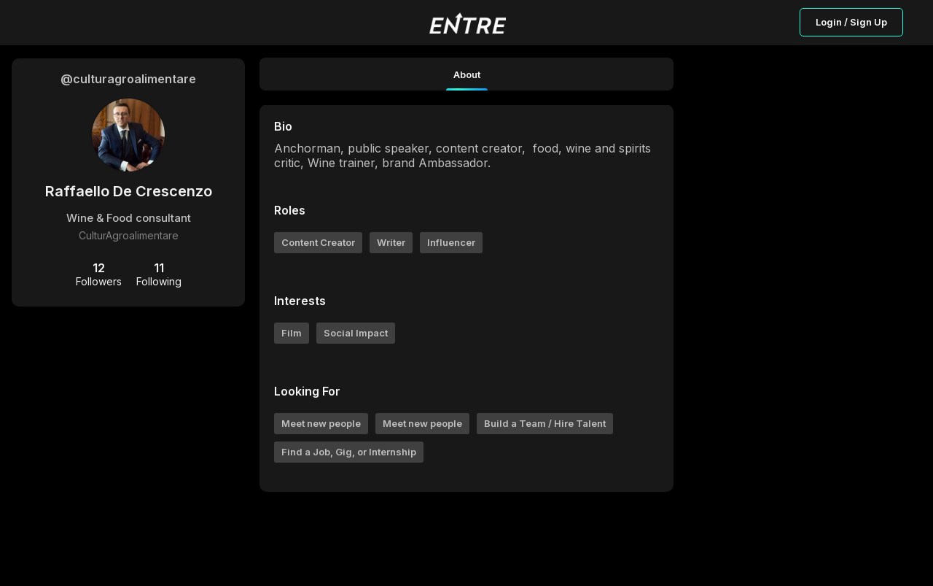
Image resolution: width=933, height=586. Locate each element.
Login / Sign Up (851, 22)
